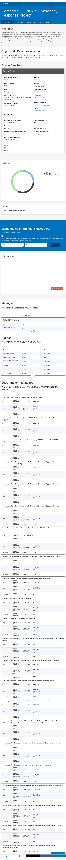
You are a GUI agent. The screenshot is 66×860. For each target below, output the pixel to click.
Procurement (19, 22)
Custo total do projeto (11, 103)
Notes (6, 150)
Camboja (6, 92)
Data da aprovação (10, 95)
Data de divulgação (40, 89)
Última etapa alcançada (41, 131)
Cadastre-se (55, 245)
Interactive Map (57, 288)
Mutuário (37, 83)
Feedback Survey (58, 853)
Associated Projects (10, 143)
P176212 (6, 145)
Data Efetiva (38, 95)
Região (36, 108)
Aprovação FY (9, 114)
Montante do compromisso (12, 120)
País (5, 89)
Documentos (31, 22)
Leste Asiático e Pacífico (40, 111)
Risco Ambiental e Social (11, 126)
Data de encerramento (41, 126)
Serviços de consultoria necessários (15, 131)
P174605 (6, 147)
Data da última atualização (12, 137)
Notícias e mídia (44, 22)
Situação (36, 77)
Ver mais (5, 43)
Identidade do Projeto (11, 77)
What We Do (5, 3)
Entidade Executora (40, 102)
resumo (7, 22)
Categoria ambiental (40, 120)
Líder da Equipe (9, 83)
